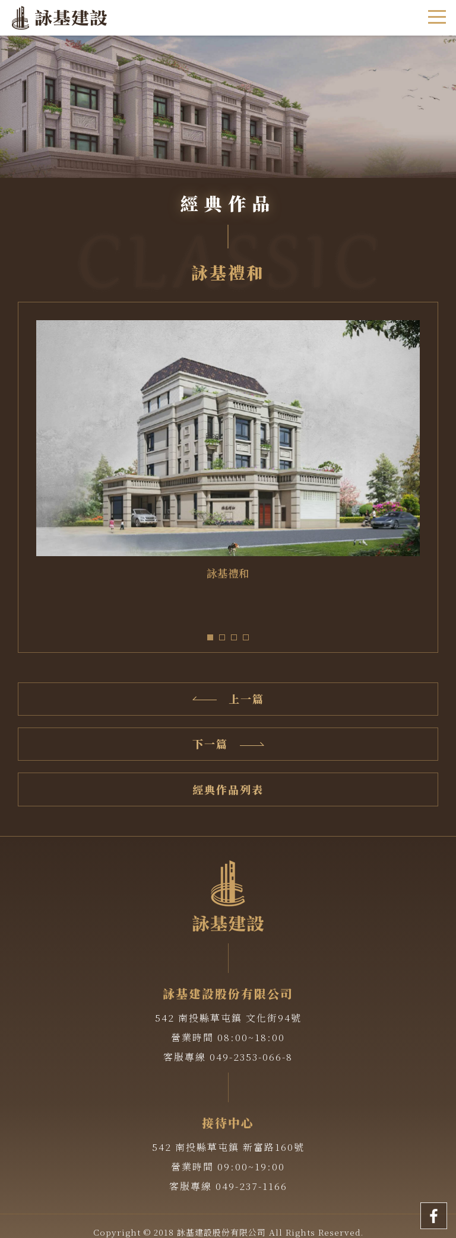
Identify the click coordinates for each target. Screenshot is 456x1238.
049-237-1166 (251, 1186)
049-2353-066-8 (251, 1057)
